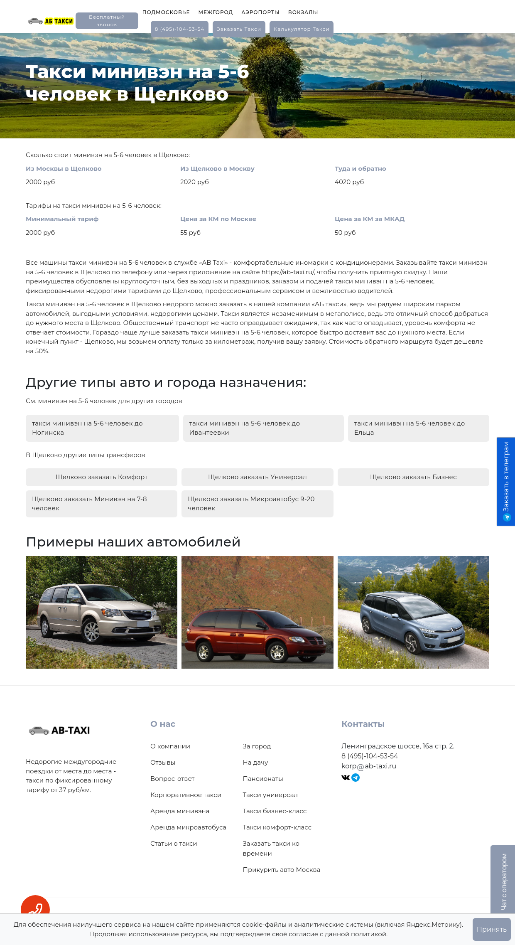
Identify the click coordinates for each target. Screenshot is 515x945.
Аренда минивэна (179, 811)
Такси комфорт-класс (277, 827)
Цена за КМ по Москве (218, 219)
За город (257, 746)
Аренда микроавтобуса (188, 827)
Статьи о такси (173, 843)
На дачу (255, 762)
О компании (170, 746)
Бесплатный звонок (107, 20)
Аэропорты (260, 12)
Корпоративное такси (185, 795)
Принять (492, 929)
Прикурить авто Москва (282, 870)
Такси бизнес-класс (275, 811)
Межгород (215, 12)
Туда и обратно (360, 168)
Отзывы (162, 762)
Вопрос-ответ (172, 779)
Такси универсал (270, 795)
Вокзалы (303, 12)
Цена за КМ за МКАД (370, 219)
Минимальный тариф (62, 219)
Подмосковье (166, 12)
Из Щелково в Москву (217, 168)
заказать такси (239, 29)
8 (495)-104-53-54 (180, 29)
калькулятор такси (301, 29)
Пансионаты (263, 779)
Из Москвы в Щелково (64, 168)
